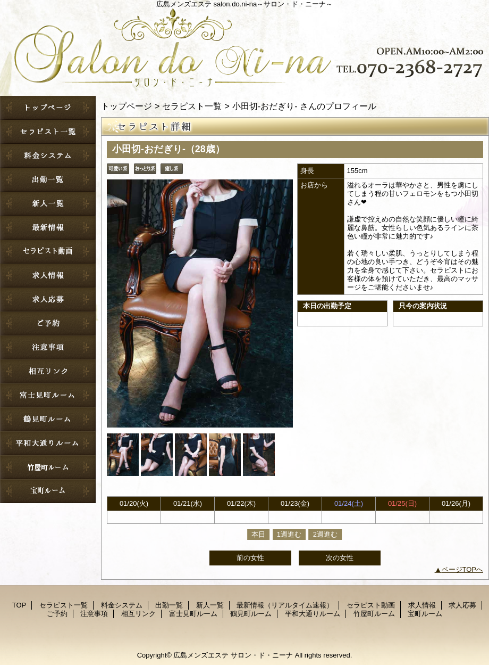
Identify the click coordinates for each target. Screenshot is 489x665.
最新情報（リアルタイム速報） (48, 228)
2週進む (325, 534)
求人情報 (48, 276)
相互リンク (48, 371)
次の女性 (339, 558)
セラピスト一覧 (48, 132)
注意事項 (48, 347)
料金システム (48, 156)
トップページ (126, 106)
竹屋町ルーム (48, 467)
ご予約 (48, 323)
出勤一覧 (48, 180)
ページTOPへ (463, 569)
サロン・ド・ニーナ (244, 45)
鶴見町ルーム (48, 419)
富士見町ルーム (48, 395)
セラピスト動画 (48, 252)
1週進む (289, 534)
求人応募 (48, 299)
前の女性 (250, 558)
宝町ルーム (48, 491)
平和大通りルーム (48, 443)
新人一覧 (48, 204)
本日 (258, 534)
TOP (48, 108)
